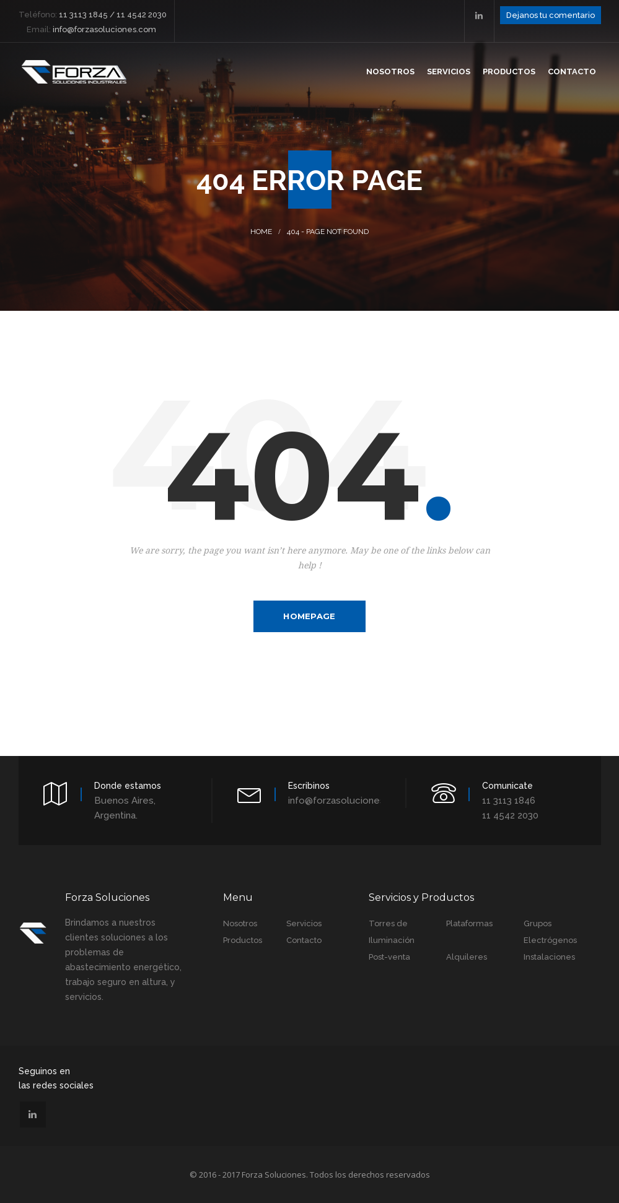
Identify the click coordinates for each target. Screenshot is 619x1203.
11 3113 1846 (508, 800)
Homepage (309, 616)
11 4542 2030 (510, 815)
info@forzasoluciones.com (347, 800)
